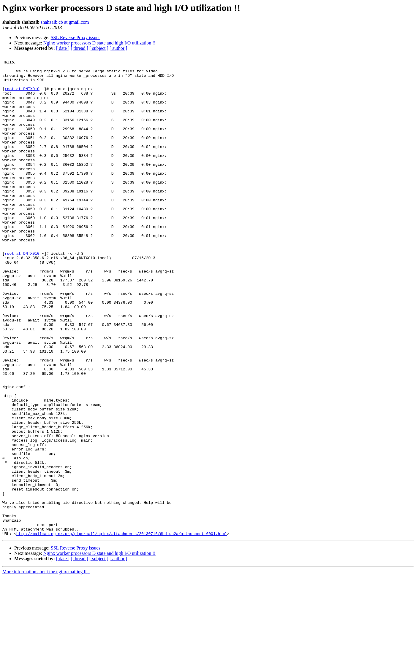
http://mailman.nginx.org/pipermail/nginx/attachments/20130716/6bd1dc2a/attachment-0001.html (121, 628)
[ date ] (62, 48)
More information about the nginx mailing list (46, 666)
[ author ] (118, 48)
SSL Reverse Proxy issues (75, 37)
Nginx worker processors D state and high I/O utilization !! (99, 42)
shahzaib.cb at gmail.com (65, 22)
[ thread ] (79, 48)
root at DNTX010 (22, 95)
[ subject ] (98, 48)
